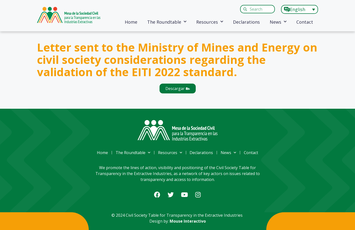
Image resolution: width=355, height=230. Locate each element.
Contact (304, 22)
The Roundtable (166, 22)
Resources (209, 22)
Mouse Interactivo (188, 221)
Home (131, 22)
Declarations (246, 22)
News (278, 22)
